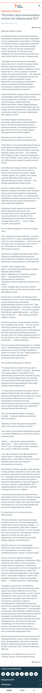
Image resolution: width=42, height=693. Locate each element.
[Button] (36, 27)
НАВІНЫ (9, 690)
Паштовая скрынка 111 (11, 11)
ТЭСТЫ (22, 690)
